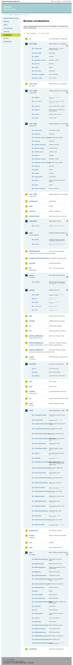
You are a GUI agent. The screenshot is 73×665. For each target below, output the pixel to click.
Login (54, 1)
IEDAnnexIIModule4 (36, 350)
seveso (31, 535)
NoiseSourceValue (39, 487)
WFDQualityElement (40, 632)
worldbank (33, 649)
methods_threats (39, 148)
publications (33, 530)
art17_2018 (33, 194)
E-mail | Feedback (9, 659)
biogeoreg (37, 134)
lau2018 (32, 391)
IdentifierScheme (39, 587)
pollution (36, 155)
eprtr (31, 233)
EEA (11, 1)
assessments (38, 130)
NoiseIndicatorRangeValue (41, 468)
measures (37, 141)
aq (30, 39)
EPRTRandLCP (34, 251)
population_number (40, 60)
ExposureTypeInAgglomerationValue (41, 438)
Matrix (36, 591)
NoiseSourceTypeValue (41, 482)
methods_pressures (40, 144)
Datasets (6, 21)
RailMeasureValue (39, 496)
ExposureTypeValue (40, 443)
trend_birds (37, 71)
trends (36, 118)
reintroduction (38, 176)
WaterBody (37, 621)
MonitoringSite (38, 594)
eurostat (32, 263)
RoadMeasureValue (39, 506)
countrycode (38, 48)
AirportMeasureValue (40, 415)
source (36, 302)
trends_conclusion (39, 188)
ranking (36, 173)
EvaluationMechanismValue (41, 433)
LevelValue (37, 458)
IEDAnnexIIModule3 (36, 343)
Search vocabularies (31, 33)
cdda (31, 206)
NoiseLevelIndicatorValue (41, 477)
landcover (32, 364)
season (36, 67)
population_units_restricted (41, 162)
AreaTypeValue (38, 420)
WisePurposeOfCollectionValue (41, 643)
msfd (31, 403)
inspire (31, 357)
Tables (6, 25)
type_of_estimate (39, 74)
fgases (31, 275)
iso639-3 (36, 453)
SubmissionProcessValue (41, 519)
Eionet (11, 14)
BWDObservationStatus (41, 559)
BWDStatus (37, 572)
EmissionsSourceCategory (41, 584)
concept (36, 295)
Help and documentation (11, 18)
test (30, 542)
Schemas (6, 31)
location (36, 56)
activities (37, 97)
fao (30, 268)
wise (30, 552)
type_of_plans (38, 78)
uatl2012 (36, 375)
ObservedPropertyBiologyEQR (41, 601)
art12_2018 (33, 84)
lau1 (30, 381)
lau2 (30, 386)
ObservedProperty (39, 598)
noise (31, 410)
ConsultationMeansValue (41, 428)
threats (36, 180)
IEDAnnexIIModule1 (36, 336)
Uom (35, 610)
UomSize (36, 618)
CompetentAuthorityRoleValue (41, 423)
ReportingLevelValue (40, 501)
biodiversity (33, 201)
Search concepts (45, 33)
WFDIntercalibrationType (41, 625)
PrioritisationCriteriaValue (41, 491)
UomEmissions (38, 613)
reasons (36, 114)
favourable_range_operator (41, 137)
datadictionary (34, 216)
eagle (35, 372)
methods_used (38, 152)
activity (36, 239)
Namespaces (8, 41)
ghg (30, 316)
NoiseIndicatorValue (40, 473)
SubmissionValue (39, 524)
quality (36, 169)
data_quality (37, 53)
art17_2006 (33, 91)
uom (30, 547)
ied (30, 331)
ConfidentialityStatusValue (41, 579)
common (32, 211)
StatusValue (37, 516)
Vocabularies (8, 35)
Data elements (8, 28)
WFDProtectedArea (39, 628)
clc (35, 368)
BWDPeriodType (39, 563)
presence (37, 63)
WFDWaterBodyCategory (41, 636)
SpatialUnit (37, 606)
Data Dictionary (17, 14)
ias (30, 326)
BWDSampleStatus (39, 567)
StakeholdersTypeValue (41, 511)
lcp (30, 398)
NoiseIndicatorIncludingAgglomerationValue (41, 462)
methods (36, 109)
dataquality (33, 221)
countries (37, 106)
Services (6, 38)
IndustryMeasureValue (40, 448)
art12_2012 (33, 44)
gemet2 (31, 290)
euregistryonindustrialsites (38, 258)
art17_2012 (33, 123)
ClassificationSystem (40, 575)
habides (32, 321)
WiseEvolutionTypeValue (41, 639)
